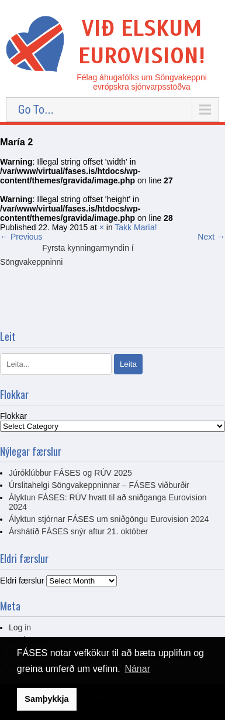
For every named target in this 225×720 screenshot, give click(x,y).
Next (211, 236)
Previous (21, 236)
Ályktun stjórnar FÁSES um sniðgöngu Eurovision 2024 (109, 519)
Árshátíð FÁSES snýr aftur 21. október (78, 531)
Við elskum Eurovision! (141, 42)
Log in (20, 627)
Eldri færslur (22, 580)
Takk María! (136, 227)
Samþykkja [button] (46, 699)
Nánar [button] (137, 669)
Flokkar (13, 416)
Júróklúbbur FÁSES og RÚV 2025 (70, 472)
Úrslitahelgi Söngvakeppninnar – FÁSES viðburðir (99, 485)
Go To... (36, 110)
